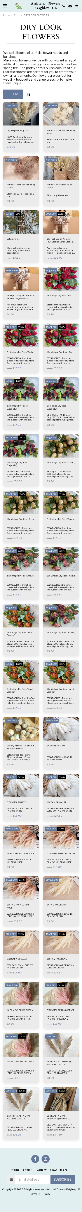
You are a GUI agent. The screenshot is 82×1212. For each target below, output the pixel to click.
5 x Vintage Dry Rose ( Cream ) (61, 520)
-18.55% (22, 1091)
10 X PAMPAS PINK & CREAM (21, 1061)
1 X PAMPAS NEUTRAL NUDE (21, 853)
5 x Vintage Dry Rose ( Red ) (20, 352)
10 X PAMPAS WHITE (56, 802)
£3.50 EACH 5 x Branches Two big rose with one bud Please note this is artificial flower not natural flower (21, 702)
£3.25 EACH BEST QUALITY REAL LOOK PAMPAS (19, 1128)
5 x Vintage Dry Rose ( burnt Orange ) (20, 690)
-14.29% (20, 777)
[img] (21, 113)
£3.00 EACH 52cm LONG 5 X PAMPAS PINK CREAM (60, 1017)
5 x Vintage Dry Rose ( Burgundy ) (17, 407)
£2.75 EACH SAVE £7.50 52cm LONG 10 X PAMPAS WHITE (61, 809)
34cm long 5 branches (57, 195)
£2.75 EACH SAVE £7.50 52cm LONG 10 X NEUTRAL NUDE (21, 915)
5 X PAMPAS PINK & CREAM (60, 1010)
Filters (13, 94)
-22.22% (61, 214)
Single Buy (51, 270)
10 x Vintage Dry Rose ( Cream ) (21, 520)
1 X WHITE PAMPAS (56, 745)
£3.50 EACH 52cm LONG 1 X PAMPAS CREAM (60, 915)
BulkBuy (10, 214)
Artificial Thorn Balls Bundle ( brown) (21, 186)
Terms (34, 1193)
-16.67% (62, 327)
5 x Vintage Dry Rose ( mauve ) (21, 577)
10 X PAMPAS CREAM (57, 959)
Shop (17, 15)
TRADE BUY (51, 327)
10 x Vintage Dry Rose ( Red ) (60, 352)
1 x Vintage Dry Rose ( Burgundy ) (57, 407)
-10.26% (20, 327)
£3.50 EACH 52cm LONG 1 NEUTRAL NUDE (19, 860)
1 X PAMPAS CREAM (56, 904)
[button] (5, 6)
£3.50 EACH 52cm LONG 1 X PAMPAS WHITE (60, 758)
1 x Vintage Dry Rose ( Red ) (59, 295)
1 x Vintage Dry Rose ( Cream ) (61, 462)
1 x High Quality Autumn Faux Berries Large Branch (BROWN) (20, 297)
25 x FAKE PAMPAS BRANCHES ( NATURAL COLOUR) (58, 1117)
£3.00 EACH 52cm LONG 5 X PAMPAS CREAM (20, 966)
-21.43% (62, 777)
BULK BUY (51, 214)
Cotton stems (13, 239)
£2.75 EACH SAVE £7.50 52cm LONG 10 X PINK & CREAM (21, 1072)
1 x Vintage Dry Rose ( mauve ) (61, 632)
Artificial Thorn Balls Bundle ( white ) (61, 131)
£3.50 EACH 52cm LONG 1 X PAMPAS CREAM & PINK (20, 1017)
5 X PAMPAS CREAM (17, 959)
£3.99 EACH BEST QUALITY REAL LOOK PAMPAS (59, 1072)
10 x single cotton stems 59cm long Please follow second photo (18, 250)
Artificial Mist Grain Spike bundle (59, 186)
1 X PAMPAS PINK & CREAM (20, 1010)
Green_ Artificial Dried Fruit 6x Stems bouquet (20, 747)
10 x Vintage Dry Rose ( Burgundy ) (17, 463)
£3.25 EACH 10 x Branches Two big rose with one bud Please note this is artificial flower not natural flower (60, 702)
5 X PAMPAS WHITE (16, 802)
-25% (17, 214)
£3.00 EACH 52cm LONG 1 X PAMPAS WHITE (19, 809)
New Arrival (52, 105)
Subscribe (62, 1179)
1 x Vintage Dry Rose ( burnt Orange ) (20, 633)
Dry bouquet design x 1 (17, 130)
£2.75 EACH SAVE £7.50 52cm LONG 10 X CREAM (61, 966)
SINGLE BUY (12, 270)
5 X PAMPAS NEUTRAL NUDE (61, 853)
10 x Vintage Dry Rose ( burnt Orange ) (60, 690)
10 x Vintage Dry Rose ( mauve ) (61, 577)
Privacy (46, 1193)
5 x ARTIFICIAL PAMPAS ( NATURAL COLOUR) (19, 1117)
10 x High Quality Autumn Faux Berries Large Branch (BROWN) (60, 240)
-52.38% (62, 1091)
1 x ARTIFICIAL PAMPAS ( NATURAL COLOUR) (59, 1063)
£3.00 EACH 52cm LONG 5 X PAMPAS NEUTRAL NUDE (60, 860)
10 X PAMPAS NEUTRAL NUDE (18, 906)
